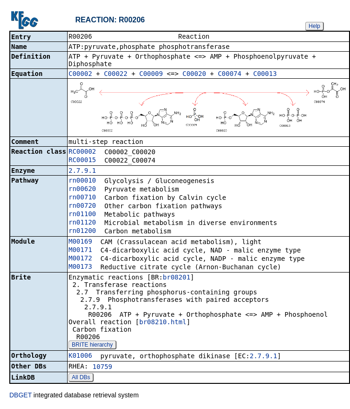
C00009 (151, 74)
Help (314, 26)
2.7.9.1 (82, 171)
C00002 (80, 74)
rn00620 (82, 189)
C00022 (116, 74)
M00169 (80, 242)
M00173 (80, 267)
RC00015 (82, 160)
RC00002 (82, 152)
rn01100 (82, 214)
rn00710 (82, 198)
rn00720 (82, 206)
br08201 (176, 278)
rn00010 (82, 181)
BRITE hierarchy (92, 345)
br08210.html (162, 323)
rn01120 (82, 223)
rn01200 (82, 231)
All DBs (81, 378)
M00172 (80, 259)
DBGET (20, 396)
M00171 (80, 250)
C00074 (229, 74)
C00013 (265, 74)
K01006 (80, 356)
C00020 (194, 74)
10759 (102, 367)
